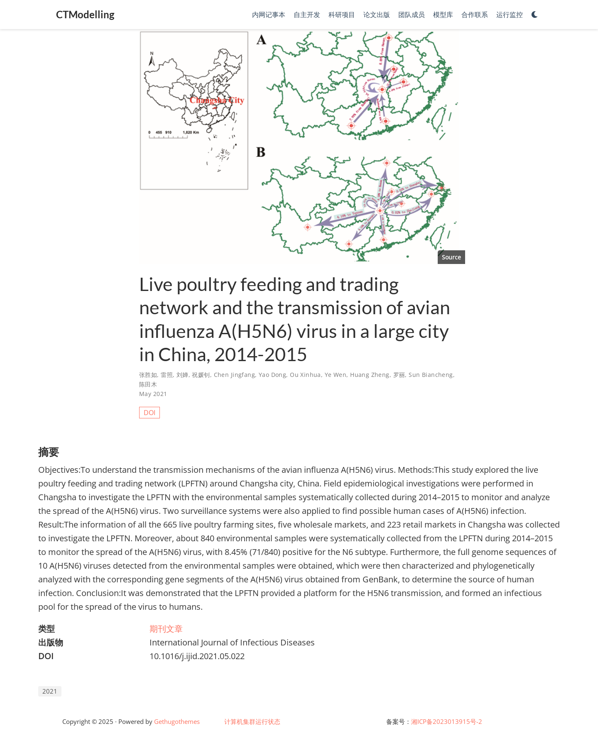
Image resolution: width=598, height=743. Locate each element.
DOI (149, 412)
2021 (49, 691)
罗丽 (399, 375)
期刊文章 (166, 628)
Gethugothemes (177, 721)
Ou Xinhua (305, 375)
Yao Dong (272, 375)
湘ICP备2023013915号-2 (446, 721)
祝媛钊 (201, 375)
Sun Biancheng (431, 375)
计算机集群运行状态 (252, 721)
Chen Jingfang (234, 375)
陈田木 (148, 384)
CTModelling (85, 14)
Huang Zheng (370, 375)
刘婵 (182, 375)
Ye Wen (336, 375)
